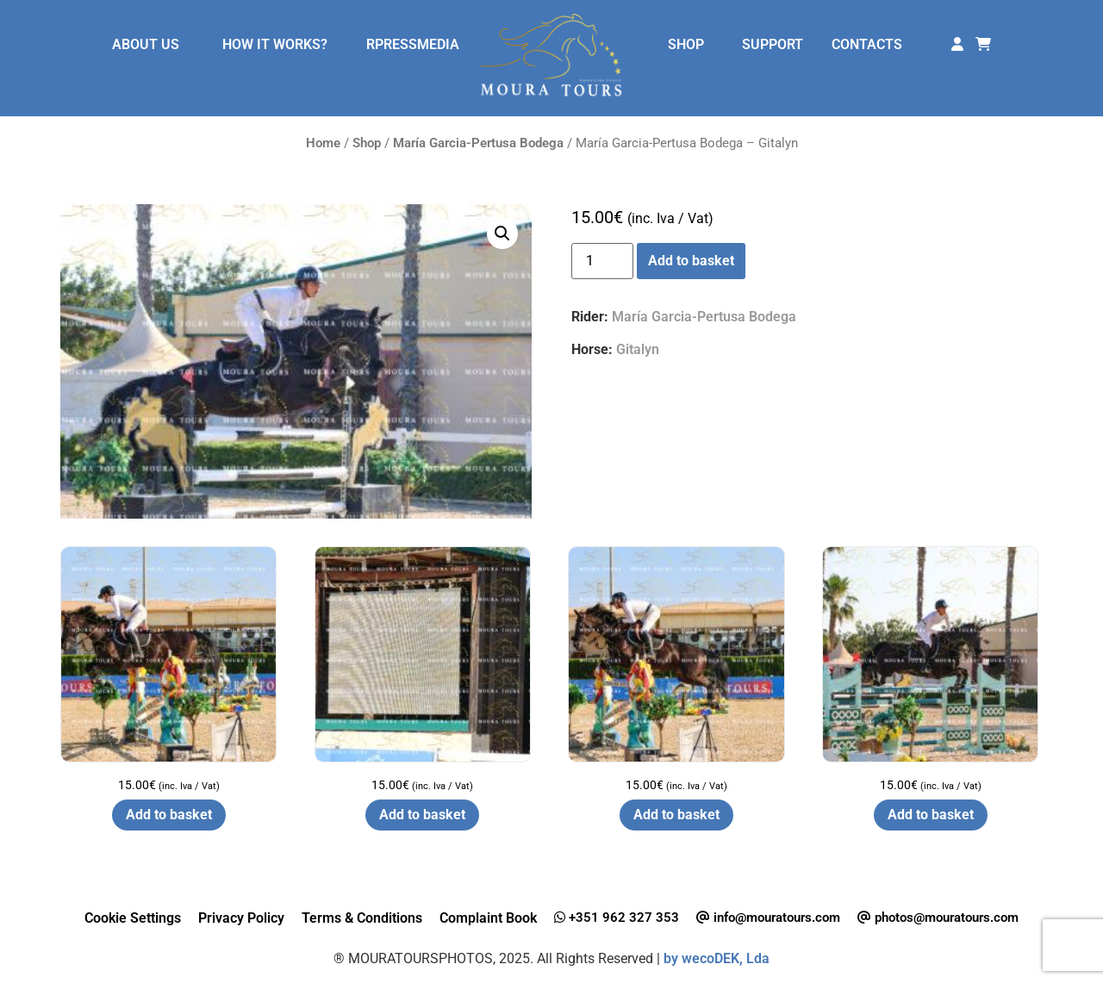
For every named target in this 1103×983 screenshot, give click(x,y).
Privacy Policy (241, 918)
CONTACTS (867, 44)
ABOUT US (145, 44)
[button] (502, 233)
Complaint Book (488, 918)
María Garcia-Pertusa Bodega (478, 143)
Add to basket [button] (169, 814)
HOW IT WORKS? (274, 44)
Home (323, 143)
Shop (366, 143)
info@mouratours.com (768, 917)
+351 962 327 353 (616, 917)
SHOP (686, 44)
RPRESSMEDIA (412, 44)
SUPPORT (772, 44)
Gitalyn (637, 349)
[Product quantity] (602, 261)
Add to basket (691, 260)
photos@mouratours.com (938, 917)
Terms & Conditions (362, 918)
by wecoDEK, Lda (717, 958)
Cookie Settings (132, 918)
